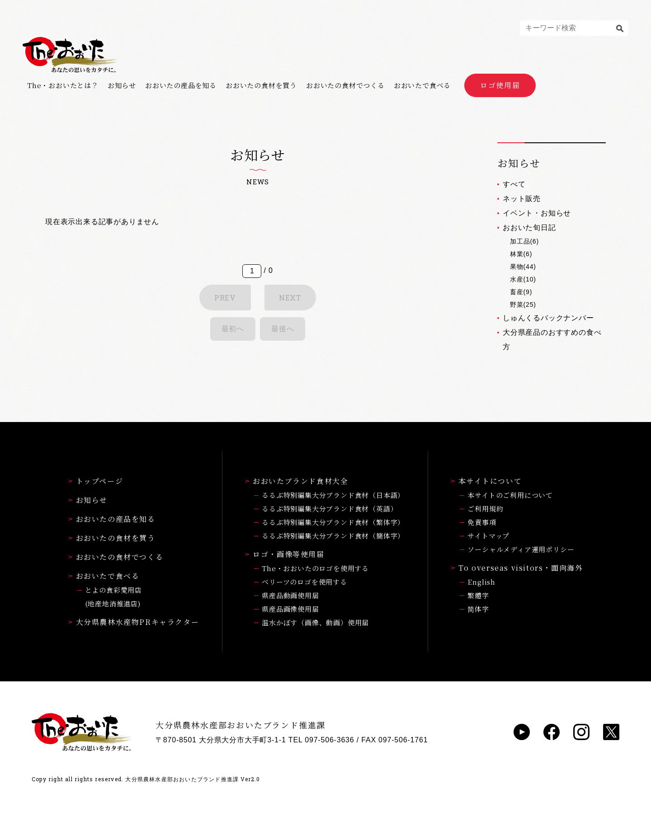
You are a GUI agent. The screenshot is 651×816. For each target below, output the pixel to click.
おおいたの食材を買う (261, 85)
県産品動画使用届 (290, 595)
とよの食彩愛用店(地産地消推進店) (113, 596)
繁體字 (478, 595)
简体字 (478, 609)
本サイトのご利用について (510, 495)
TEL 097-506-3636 (321, 740)
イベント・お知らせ (537, 213)
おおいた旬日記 (529, 227)
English (481, 581)
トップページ (95, 481)
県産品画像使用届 (290, 609)
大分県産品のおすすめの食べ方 (552, 339)
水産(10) (523, 279)
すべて (514, 184)
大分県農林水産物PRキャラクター (133, 622)
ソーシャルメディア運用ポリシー (520, 549)
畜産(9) (521, 291)
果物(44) (523, 266)
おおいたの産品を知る (181, 85)
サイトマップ (488, 535)
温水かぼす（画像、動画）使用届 (315, 622)
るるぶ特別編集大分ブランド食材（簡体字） (333, 535)
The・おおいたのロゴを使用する (315, 568)
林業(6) (521, 254)
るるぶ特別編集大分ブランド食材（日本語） (333, 495)
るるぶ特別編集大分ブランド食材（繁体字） (333, 522)
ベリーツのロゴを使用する (304, 581)
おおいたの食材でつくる (345, 85)
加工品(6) (524, 241)
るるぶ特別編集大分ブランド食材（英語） (329, 508)
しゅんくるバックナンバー (548, 318)
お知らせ (122, 85)
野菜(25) (523, 304)
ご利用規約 (485, 508)
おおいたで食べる (422, 85)
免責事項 (481, 522)
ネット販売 (522, 198)
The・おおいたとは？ (63, 85)
